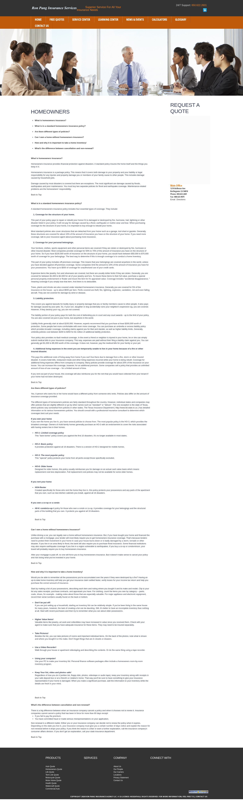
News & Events (135, 19)
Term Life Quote (52, 775)
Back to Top (36, 194)
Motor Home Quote (53, 780)
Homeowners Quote (54, 769)
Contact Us (42, 25)
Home (38, 19)
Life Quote (50, 772)
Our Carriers (118, 772)
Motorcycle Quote (53, 778)
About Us (117, 766)
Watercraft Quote (53, 786)
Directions (181, 199)
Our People (118, 769)
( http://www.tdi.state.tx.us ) (126, 408)
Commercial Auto (53, 789)
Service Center (81, 19)
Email (173, 199)
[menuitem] (38, 19)
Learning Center (108, 19)
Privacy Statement (120, 778)
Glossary (180, 19)
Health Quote (51, 783)
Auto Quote (50, 766)
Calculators (159, 19)
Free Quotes (57, 19)
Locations (117, 775)
